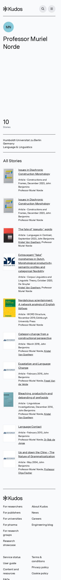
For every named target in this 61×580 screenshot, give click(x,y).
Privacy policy (40, 567)
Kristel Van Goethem (29, 242)
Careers (37, 518)
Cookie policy (40, 573)
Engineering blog (42, 524)
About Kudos (40, 506)
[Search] (43, 9)
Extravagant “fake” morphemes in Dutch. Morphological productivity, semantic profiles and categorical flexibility (35, 263)
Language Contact (30, 426)
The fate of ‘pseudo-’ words (35, 229)
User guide (9, 563)
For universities (12, 518)
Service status (12, 557)
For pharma (10, 524)
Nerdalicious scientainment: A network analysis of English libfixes (36, 304)
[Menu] (51, 9)
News (35, 512)
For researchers (12, 506)
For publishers (12, 512)
